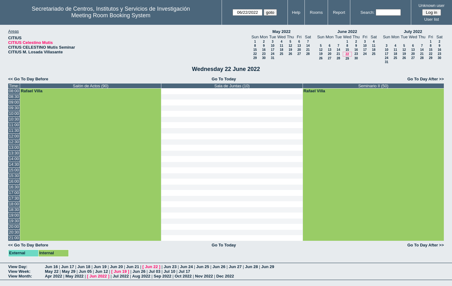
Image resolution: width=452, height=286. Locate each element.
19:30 (14, 221)
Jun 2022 (98, 276)
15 (255, 49)
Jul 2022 (121, 276)
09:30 (14, 107)
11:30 (14, 130)
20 (299, 49)
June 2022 (347, 31)
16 (264, 49)
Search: (367, 12)
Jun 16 (51, 266)
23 (264, 54)
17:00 (14, 192)
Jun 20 (116, 266)
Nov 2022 (204, 276)
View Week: (19, 271)
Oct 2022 (183, 276)
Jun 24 (186, 266)
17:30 (14, 198)
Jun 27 (235, 266)
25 (281, 54)
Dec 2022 (225, 276)
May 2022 (281, 31)
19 (290, 49)
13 (299, 45)
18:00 (14, 204)
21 (307, 49)
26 (290, 54)
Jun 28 (251, 266)
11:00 (14, 124)
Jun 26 (219, 266)
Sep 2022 (162, 276)
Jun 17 (67, 266)
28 (307, 54)
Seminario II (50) (373, 86)
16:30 (14, 187)
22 (255, 54)
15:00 (14, 170)
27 (299, 54)
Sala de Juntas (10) (232, 86)
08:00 (14, 91)
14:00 (14, 158)
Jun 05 (85, 271)
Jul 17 (184, 271)
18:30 (14, 209)
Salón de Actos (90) (90, 86)
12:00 (14, 136)
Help (296, 12)
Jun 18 (84, 266)
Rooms (316, 12)
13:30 (14, 153)
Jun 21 (132, 266)
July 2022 (413, 31)
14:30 (14, 164)
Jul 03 (154, 271)
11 (281, 45)
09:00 (14, 102)
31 (272, 58)
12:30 (14, 141)
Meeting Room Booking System (110, 15)
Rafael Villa (31, 91)
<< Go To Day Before (28, 79)
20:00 (14, 226)
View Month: (20, 276)
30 (264, 58)
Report (339, 12)
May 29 (68, 271)
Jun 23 (170, 266)
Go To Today (224, 79)
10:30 (14, 119)
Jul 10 (169, 271)
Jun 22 (151, 266)
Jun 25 (202, 266)
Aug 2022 (141, 276)
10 (272, 45)
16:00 (14, 181)
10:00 (14, 113)
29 (255, 58)
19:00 (14, 215)
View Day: (17, 266)
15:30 (14, 175)
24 (272, 54)
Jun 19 (100, 266)
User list (431, 19)
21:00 (14, 237)
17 (272, 49)
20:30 (14, 232)
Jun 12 (101, 271)
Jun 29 (267, 266)
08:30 (14, 96)
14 (307, 45)
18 (281, 49)
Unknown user (431, 5)
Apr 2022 (53, 276)
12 (290, 45)
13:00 (14, 147)
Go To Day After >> (425, 79)
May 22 (51, 271)
